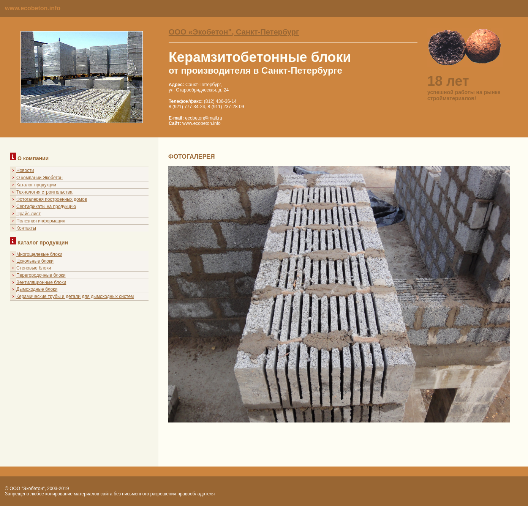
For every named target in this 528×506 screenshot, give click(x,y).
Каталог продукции (36, 185)
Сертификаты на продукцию (46, 206)
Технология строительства (44, 192)
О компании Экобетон (39, 177)
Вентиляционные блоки (41, 282)
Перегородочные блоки (41, 275)
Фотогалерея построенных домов (51, 199)
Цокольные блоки (35, 261)
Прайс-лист (28, 213)
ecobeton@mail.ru (203, 118)
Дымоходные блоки (36, 289)
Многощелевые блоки (39, 254)
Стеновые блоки (33, 268)
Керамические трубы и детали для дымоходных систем (75, 296)
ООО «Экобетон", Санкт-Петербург (234, 32)
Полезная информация (40, 221)
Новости (25, 170)
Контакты (26, 228)
